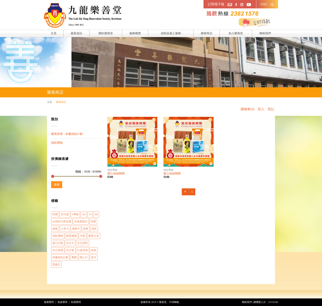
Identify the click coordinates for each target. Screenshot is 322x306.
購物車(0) (247, 109)
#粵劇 (75, 214)
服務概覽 (135, 33)
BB (96, 214)
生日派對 (82, 243)
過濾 (57, 184)
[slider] (52, 176)
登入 (261, 109)
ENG (264, 4)
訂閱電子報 (216, 4)
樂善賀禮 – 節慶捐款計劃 (67, 133)
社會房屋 (82, 250)
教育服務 (71, 235)
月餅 (82, 235)
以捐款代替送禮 (61, 221)
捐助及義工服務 (171, 33)
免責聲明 (62, 302)
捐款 (94, 228)
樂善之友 (93, 235)
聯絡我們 (265, 33)
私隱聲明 (76, 302)
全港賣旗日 (80, 221)
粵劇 (74, 257)
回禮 (55, 214)
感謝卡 (76, 228)
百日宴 (65, 214)
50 (90, 214)
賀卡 (93, 257)
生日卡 (70, 243)
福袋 (93, 250)
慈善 (85, 228)
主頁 (53, 33)
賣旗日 (56, 264)
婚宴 (55, 228)
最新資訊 (76, 33)
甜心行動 (57, 243)
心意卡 (65, 228)
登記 (271, 109)
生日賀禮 (57, 250)
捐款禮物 (57, 142)
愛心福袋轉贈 (116, 173)
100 (84, 214)
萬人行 (84, 257)
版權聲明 (49, 302)
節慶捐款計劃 (60, 257)
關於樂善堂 (106, 33)
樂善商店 (206, 33)
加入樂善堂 (236, 33)
